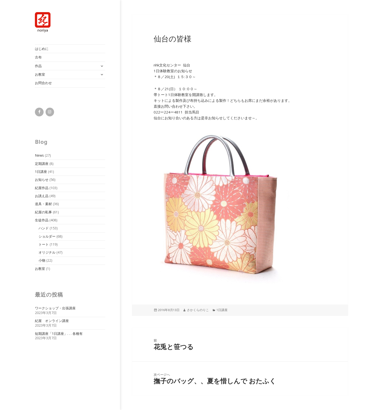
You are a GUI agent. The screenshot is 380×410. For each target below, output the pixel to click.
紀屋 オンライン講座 (52, 320)
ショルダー (47, 236)
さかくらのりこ (198, 310)
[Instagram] (50, 112)
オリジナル (47, 252)
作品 (38, 66)
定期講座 (41, 163)
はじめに (41, 48)
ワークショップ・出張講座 (55, 308)
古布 (38, 57)
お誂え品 (41, 195)
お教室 (40, 74)
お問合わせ (43, 82)
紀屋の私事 (43, 212)
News (39, 155)
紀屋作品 (41, 187)
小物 (42, 260)
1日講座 (41, 171)
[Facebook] (39, 112)
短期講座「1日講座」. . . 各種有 (59, 333)
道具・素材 (43, 203)
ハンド (44, 228)
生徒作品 (41, 220)
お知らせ (41, 179)
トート (44, 244)
